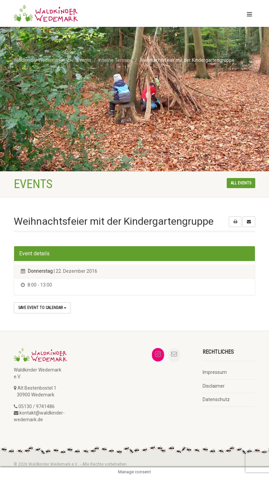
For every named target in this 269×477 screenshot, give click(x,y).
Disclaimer (214, 386)
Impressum (215, 372)
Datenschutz (216, 399)
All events (241, 183)
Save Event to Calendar (42, 307)
